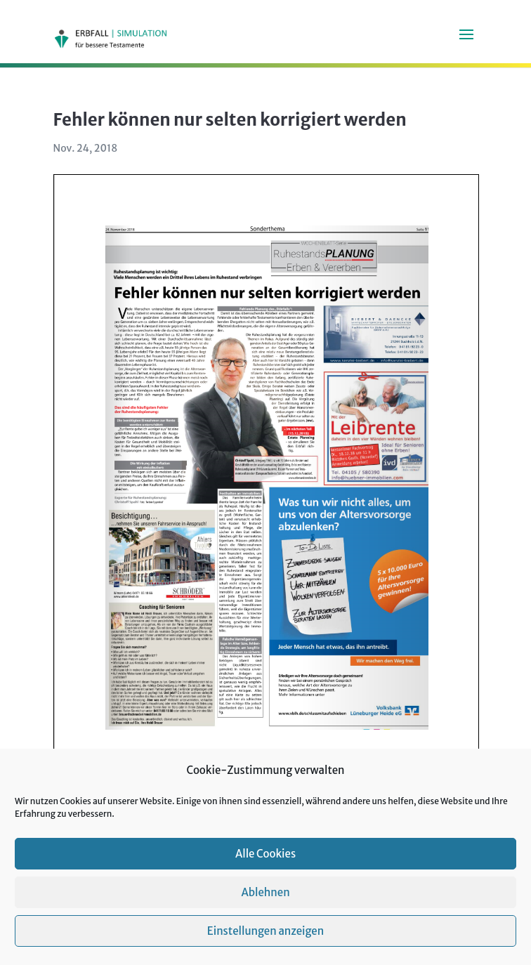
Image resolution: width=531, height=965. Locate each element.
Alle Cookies (265, 853)
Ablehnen (265, 892)
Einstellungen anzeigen (265, 931)
